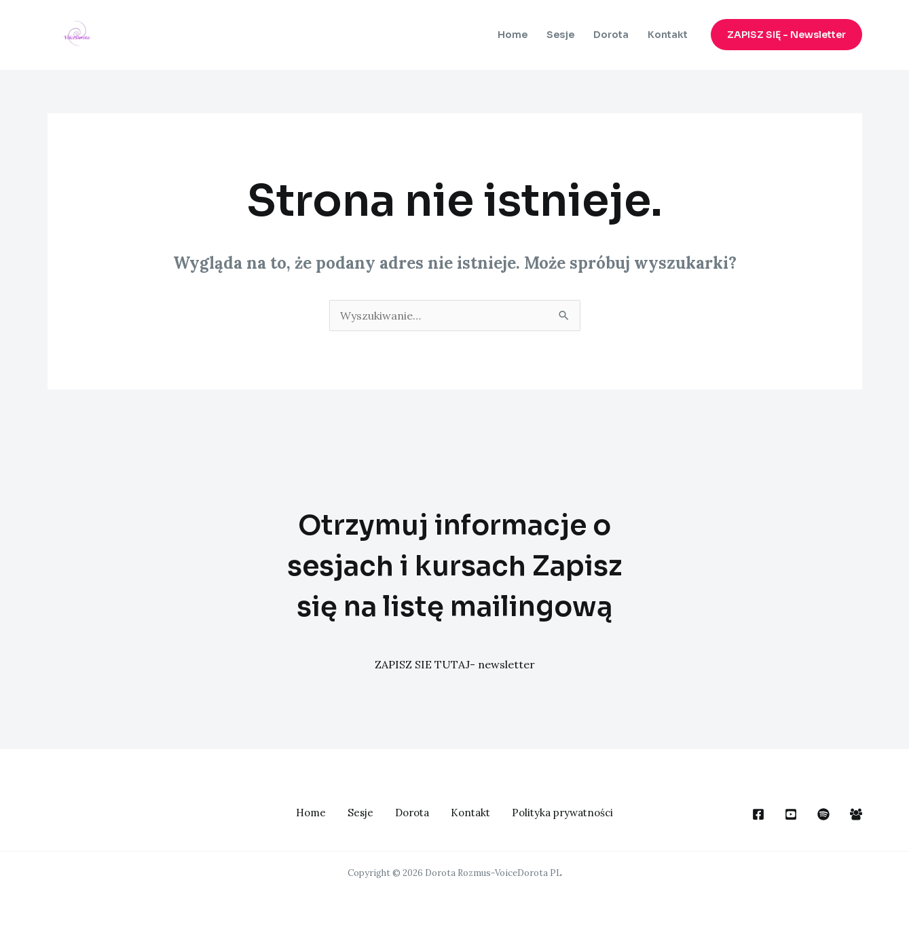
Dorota (611, 34)
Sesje (560, 34)
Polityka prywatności (562, 812)
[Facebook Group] (856, 814)
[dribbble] (823, 814)
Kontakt (668, 34)
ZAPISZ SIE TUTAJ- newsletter (455, 664)
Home (512, 34)
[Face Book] (758, 814)
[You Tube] (791, 814)
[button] (786, 34)
